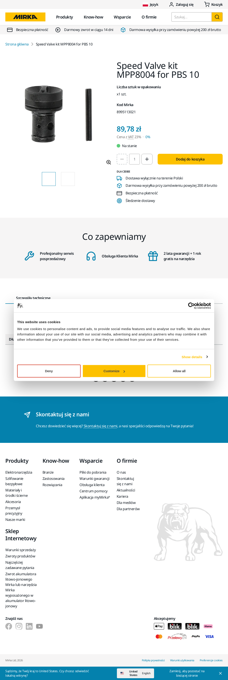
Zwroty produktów (20, 556)
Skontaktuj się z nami (100, 425)
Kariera (122, 496)
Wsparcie (122, 17)
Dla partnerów (128, 508)
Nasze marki (15, 519)
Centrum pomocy (93, 491)
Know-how (93, 17)
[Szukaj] (217, 17)
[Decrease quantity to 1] (122, 159)
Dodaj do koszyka (190, 159)
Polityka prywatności (153, 660)
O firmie (149, 17)
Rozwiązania (52, 484)
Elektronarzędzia (18, 472)
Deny (49, 371)
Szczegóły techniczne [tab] (33, 298)
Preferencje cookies (211, 660)
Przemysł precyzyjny (13, 510)
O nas (121, 472)
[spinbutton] (134, 159)
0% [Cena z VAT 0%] (147, 136)
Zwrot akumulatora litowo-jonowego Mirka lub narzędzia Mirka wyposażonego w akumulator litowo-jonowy (21, 589)
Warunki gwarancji (94, 478)
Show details (192, 357)
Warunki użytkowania (182, 660)
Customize (114, 371)
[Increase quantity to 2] (147, 159)
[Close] (191, 673)
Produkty (64, 17)
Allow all (179, 371)
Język (150, 4)
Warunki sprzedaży (20, 549)
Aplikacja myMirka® (94, 497)
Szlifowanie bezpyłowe (14, 481)
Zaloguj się (181, 4)
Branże (48, 472)
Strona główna (17, 44)
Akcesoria (13, 501)
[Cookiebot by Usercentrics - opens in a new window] (191, 305)
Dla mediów (126, 502)
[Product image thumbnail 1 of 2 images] (49, 179)
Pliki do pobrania (92, 472)
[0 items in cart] (213, 4)
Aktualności (126, 490)
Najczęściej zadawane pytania (19, 565)
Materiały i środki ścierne (16, 493)
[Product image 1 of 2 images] (58, 114)
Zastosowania (54, 478)
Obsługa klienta (91, 484)
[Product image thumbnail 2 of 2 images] (68, 179)
